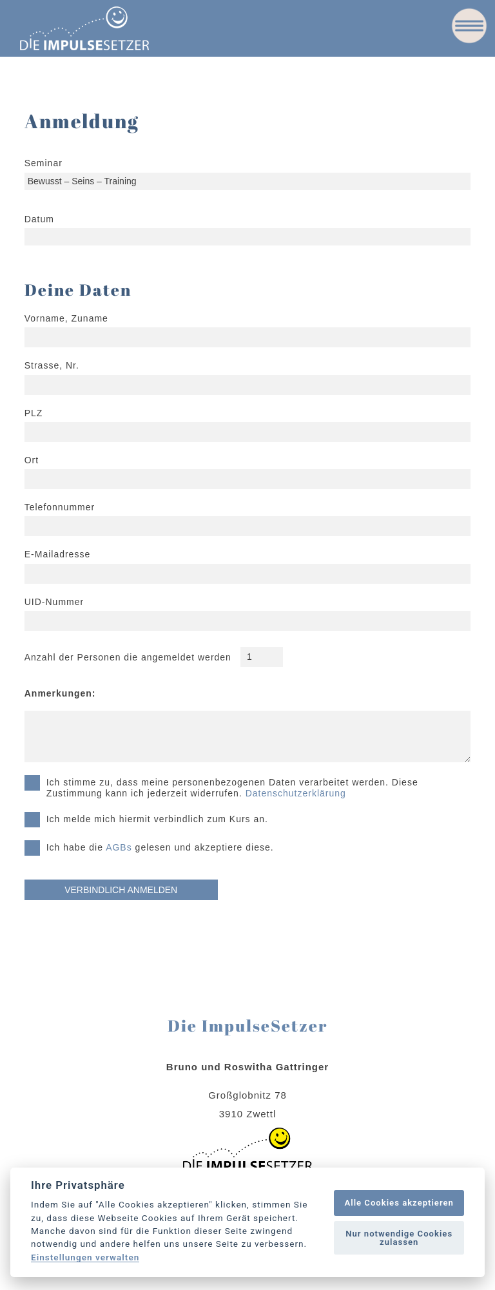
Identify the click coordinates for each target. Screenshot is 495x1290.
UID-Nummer (54, 602)
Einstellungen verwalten (85, 1257)
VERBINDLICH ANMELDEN (120, 890)
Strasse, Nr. (51, 365)
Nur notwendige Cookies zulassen (398, 1238)
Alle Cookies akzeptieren (398, 1203)
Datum (39, 219)
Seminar (43, 163)
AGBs (119, 847)
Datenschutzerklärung (296, 793)
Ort (31, 460)
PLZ (33, 413)
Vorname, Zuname (66, 318)
